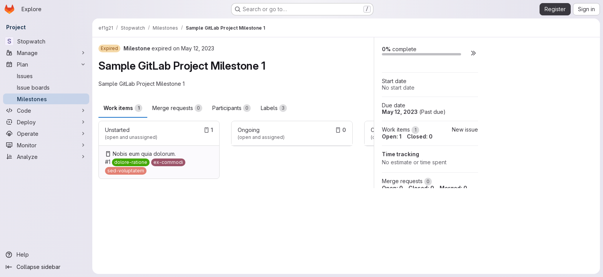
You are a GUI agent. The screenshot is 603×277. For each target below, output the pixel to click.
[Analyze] (46, 156)
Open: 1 (391, 136)
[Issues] (46, 75)
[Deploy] (46, 122)
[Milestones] (46, 98)
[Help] (46, 254)
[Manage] (46, 52)
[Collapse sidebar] (46, 267)
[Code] (46, 110)
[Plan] (46, 64)
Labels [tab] (274, 108)
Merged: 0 (453, 188)
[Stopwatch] (46, 41)
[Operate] (46, 133)
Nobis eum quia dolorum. (144, 153)
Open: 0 (392, 188)
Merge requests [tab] (177, 108)
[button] (473, 52)
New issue (465, 129)
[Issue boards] (46, 87)
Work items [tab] (122, 108)
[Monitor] (46, 145)
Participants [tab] (231, 108)
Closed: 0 (420, 136)
